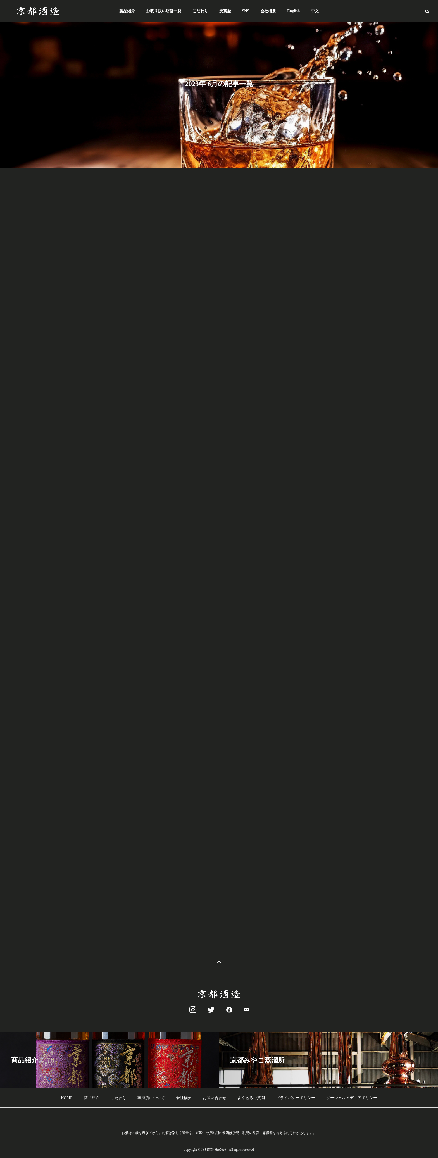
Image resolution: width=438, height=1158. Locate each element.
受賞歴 (225, 11)
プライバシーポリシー (295, 1098)
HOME (66, 1098)
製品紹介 (127, 11)
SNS (245, 11)
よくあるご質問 (251, 1098)
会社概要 (268, 11)
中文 (315, 11)
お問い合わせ (214, 1098)
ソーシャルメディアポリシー (351, 1098)
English (293, 11)
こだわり (200, 11)
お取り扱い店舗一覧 (163, 11)
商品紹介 (91, 1098)
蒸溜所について (151, 1098)
